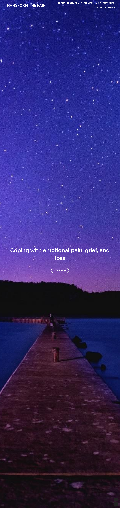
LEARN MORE (60, 270)
